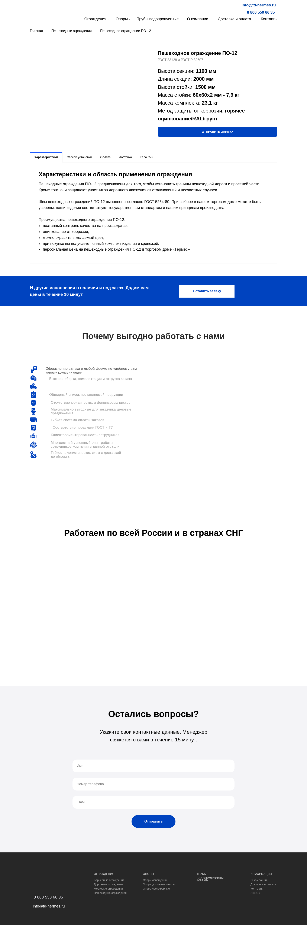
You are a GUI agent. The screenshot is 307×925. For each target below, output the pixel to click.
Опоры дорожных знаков (159, 884)
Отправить (153, 821)
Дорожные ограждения (108, 884)
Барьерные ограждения (109, 880)
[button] (217, 132)
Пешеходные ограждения (71, 31)
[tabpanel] (153, 212)
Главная (36, 31)
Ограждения (95, 19)
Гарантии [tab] (146, 157)
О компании (197, 19)
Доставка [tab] (125, 157)
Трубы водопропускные (158, 19)
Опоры (122, 19)
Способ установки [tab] (79, 157)
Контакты (269, 19)
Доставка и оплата (234, 19)
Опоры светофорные (156, 888)
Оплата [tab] (105, 157)
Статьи (255, 893)
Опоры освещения (155, 880)
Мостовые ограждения (108, 888)
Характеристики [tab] (46, 157)
